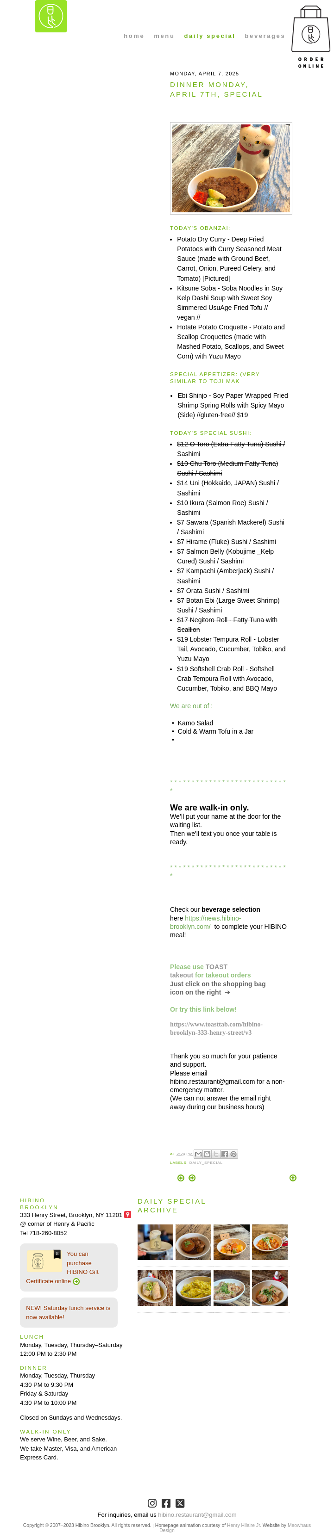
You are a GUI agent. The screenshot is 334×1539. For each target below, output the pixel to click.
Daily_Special (206, 1163)
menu (164, 35)
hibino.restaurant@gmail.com (197, 1514)
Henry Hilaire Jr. (244, 1525)
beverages (265, 35)
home (134, 35)
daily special (209, 35)
